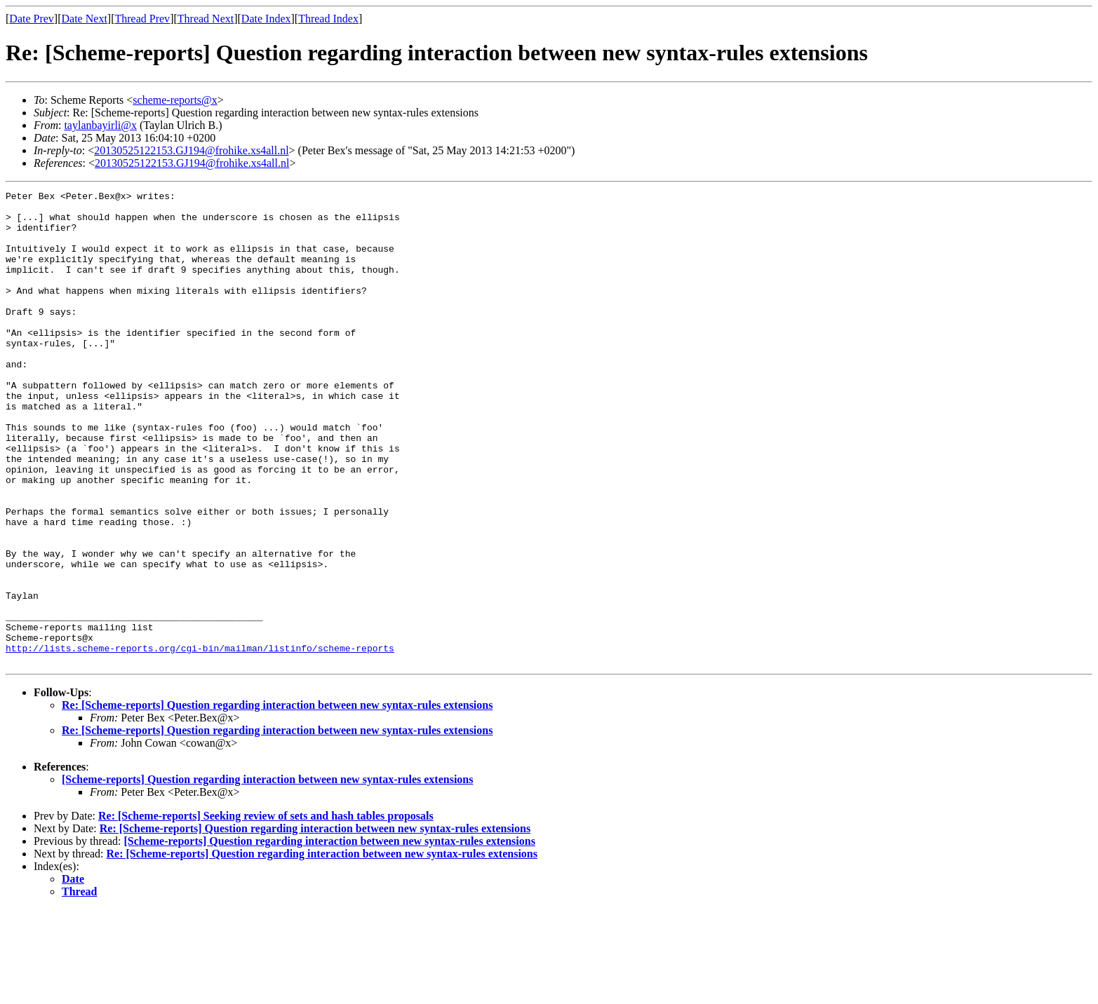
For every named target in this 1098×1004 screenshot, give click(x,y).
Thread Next (206, 19)
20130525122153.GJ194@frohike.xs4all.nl (191, 150)
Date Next (84, 19)
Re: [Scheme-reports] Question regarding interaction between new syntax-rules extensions (277, 800)
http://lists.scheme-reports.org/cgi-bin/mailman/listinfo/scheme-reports (200, 740)
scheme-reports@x (175, 100)
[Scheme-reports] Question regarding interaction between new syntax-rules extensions (267, 874)
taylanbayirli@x (100, 125)
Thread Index (328, 19)
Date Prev (31, 19)
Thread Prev (142, 19)
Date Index (266, 19)
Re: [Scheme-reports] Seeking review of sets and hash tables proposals (266, 910)
